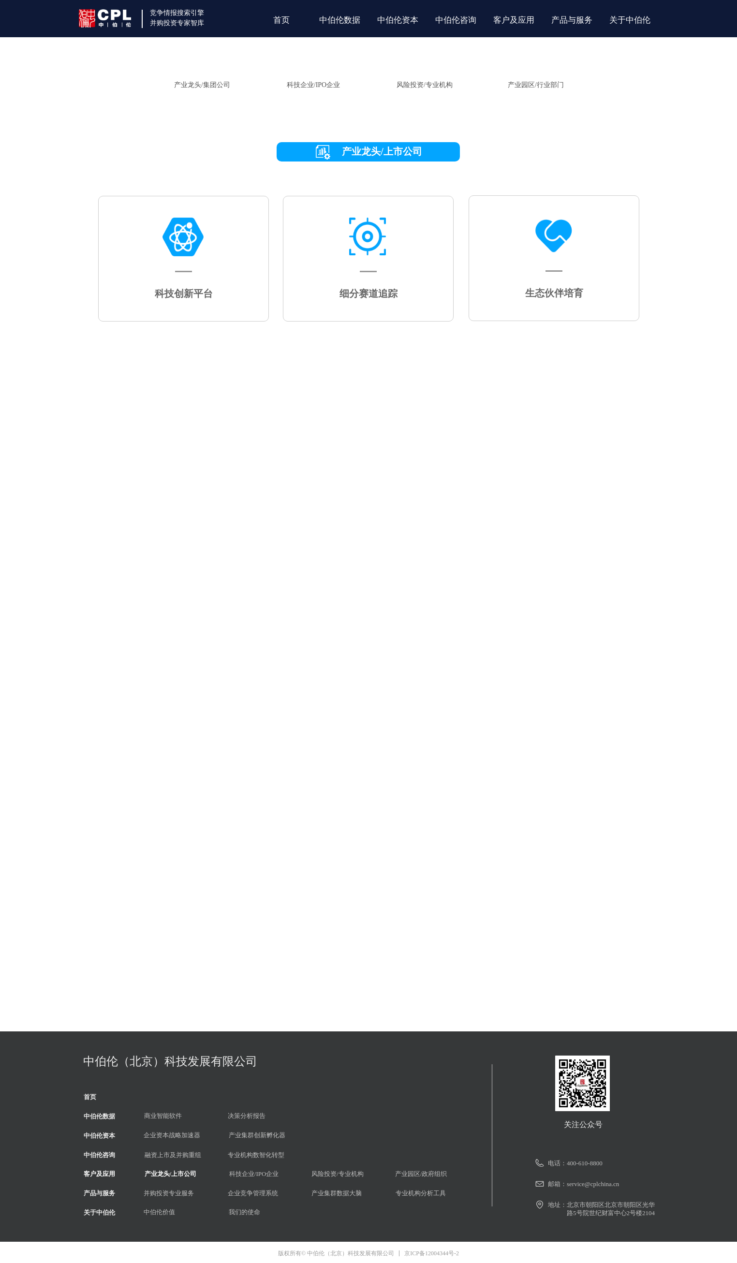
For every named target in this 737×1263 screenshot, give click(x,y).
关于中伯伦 (629, 20)
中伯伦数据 (339, 20)
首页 (281, 20)
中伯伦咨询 (455, 20)
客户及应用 (513, 20)
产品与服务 (571, 20)
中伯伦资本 (397, 20)
